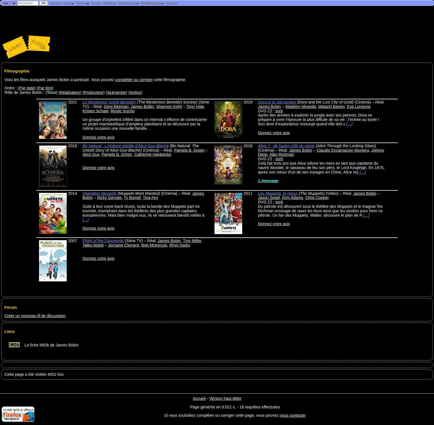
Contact (172, 3)
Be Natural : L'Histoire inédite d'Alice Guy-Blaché (125, 146)
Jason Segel (269, 197)
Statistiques (128, 3)
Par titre (45, 88)
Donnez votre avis (98, 137)
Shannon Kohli (169, 106)
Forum (96, 3)
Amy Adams (292, 197)
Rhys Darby (179, 245)
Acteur (135, 92)
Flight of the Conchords (103, 241)
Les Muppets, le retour (278, 193)
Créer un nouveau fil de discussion (35, 315)
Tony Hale (195, 106)
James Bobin (142, 106)
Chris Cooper (317, 197)
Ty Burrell (132, 197)
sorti (279, 111)
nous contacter (293, 415)
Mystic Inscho (122, 111)
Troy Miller (192, 241)
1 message (268, 180)
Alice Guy (90, 154)
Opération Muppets (99, 193)
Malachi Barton (331, 106)
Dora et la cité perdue (277, 102)
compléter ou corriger (134, 79)
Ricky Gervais (109, 197)
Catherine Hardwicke (152, 154)
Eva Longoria (359, 106)
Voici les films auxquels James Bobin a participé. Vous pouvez (59, 79)
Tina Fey (150, 197)
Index (68, 3)
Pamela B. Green (189, 150)
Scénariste (116, 92)
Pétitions (110, 3)
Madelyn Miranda (300, 106)
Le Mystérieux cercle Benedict (109, 102)
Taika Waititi (93, 245)
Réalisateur (70, 92)
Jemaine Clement (123, 245)
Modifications (152, 3)
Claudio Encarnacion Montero (343, 150)
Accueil (55, 3)
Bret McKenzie (154, 245)
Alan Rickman (282, 154)
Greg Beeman (116, 106)
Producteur (93, 92)
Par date (26, 88)
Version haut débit (225, 398)
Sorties (82, 3)
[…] (349, 124)
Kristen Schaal (95, 111)
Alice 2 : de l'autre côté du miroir (286, 146)
